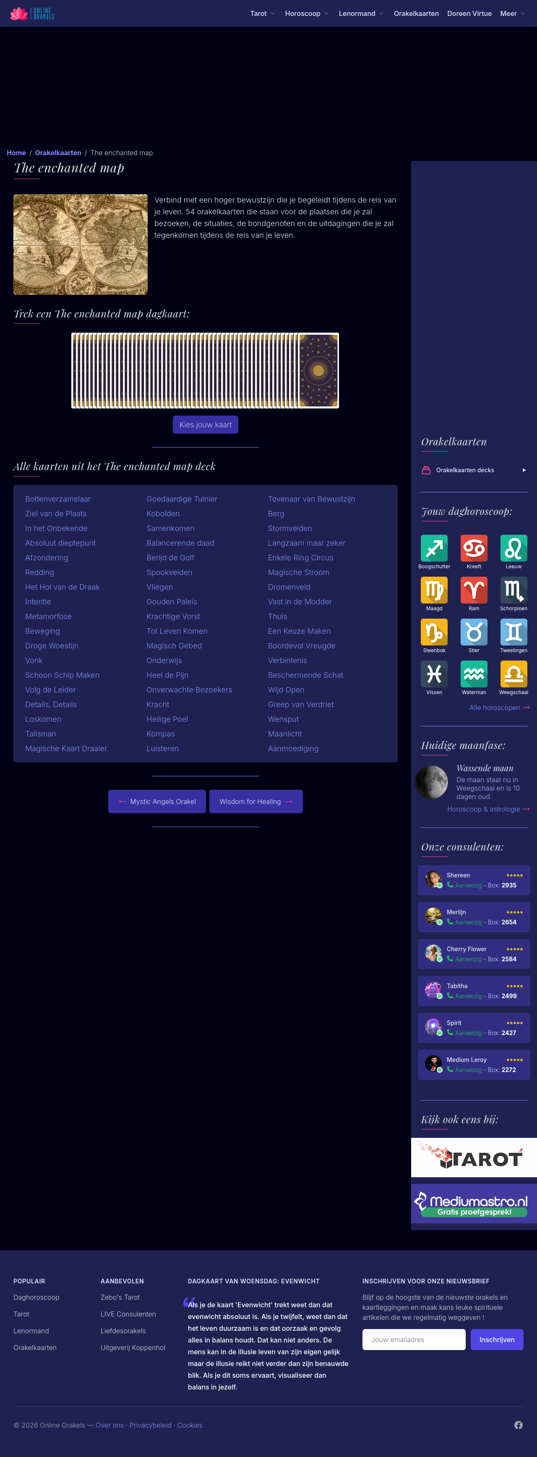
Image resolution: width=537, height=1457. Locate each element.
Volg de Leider (50, 689)
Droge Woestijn (51, 645)
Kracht (157, 704)
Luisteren (162, 748)
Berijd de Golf (170, 557)
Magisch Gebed (174, 645)
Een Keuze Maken (299, 631)
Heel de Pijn (167, 675)
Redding (39, 572)
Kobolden (163, 513)
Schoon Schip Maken (62, 675)
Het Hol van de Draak (62, 587)
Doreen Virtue (469, 13)
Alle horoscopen (499, 707)
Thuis (277, 616)
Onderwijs (164, 660)
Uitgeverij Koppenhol (133, 1347)
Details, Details (51, 704)
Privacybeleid (151, 1425)
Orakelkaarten (416, 13)
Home (16, 152)
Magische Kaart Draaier (66, 748)
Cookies (190, 1425)
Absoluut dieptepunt (60, 543)
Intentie (38, 601)
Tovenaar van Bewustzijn (311, 498)
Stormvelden (290, 528)
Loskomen (43, 719)
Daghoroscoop (36, 1297)
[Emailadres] (414, 1339)
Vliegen (159, 587)
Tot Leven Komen (176, 631)
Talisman (40, 733)
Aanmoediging (293, 748)
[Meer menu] (513, 13)
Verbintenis (288, 660)
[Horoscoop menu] (308, 13)
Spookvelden (169, 572)
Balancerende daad (180, 543)
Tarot (21, 1314)
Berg (276, 513)
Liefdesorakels (123, 1331)
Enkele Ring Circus (301, 557)
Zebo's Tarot (120, 1297)
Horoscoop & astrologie (488, 809)
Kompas (160, 733)
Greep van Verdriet (301, 704)
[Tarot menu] (263, 13)
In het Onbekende (56, 528)
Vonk (34, 660)
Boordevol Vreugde (302, 645)
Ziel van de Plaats (56, 513)
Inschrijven (497, 1339)
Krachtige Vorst (173, 616)
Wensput (283, 719)
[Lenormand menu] (362, 13)
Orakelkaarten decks (475, 470)
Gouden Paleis (171, 601)
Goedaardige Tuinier (181, 498)
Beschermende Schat (306, 675)
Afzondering (46, 557)
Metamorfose (48, 616)
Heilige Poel (167, 719)
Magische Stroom (299, 572)
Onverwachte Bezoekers (189, 689)
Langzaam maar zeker (307, 543)
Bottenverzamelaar (58, 498)
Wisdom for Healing (255, 801)
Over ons (110, 1425)
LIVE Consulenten (128, 1314)
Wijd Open (286, 689)
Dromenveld (289, 587)
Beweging (42, 631)
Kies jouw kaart (206, 424)
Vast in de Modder (300, 601)
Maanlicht (285, 733)
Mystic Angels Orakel (157, 801)
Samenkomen (170, 528)
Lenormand (31, 1331)
